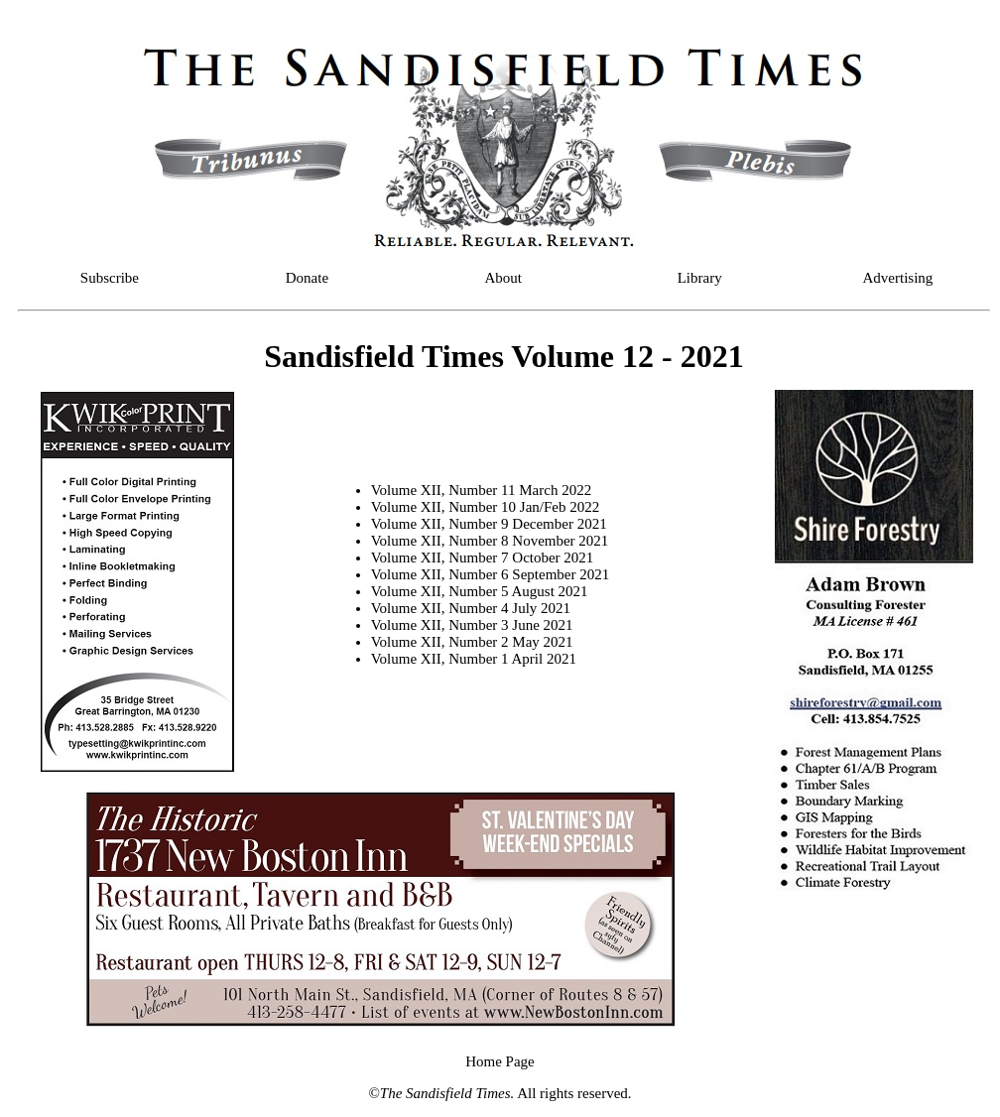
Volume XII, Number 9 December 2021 (489, 524)
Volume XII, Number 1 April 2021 (473, 659)
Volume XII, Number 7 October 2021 (482, 557)
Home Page (500, 1061)
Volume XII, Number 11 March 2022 (481, 490)
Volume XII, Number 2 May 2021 (472, 642)
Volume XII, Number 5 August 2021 (479, 591)
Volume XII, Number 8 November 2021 (490, 541)
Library (700, 278)
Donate (307, 278)
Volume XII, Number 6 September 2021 (490, 574)
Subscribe (109, 278)
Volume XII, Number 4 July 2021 (470, 608)
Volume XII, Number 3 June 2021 (472, 625)
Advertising (898, 278)
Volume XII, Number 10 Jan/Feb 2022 (485, 507)
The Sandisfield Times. (447, 1093)
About (504, 278)
